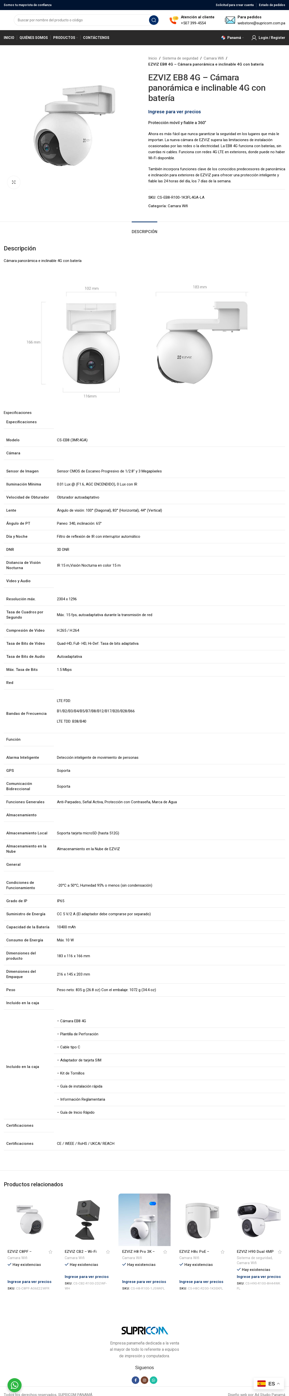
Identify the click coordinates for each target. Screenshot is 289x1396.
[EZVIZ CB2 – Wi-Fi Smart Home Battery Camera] (87, 1220)
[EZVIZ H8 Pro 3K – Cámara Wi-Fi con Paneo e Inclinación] (144, 1220)
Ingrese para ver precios (174, 112)
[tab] (144, 229)
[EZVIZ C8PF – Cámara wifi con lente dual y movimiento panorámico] (30, 1220)
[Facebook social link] (135, 1373)
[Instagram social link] (144, 1373)
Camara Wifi (214, 58)
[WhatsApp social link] (153, 1373)
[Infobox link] (192, 20)
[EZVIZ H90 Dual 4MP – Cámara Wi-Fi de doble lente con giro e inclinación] (259, 1220)
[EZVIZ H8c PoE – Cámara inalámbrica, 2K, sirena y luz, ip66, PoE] (202, 1220)
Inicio (152, 58)
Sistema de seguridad (180, 58)
